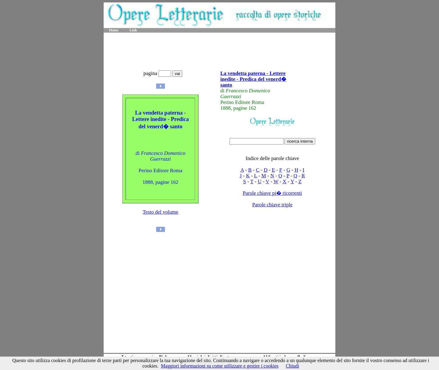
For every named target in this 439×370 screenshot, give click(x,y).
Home (114, 30)
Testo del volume (160, 212)
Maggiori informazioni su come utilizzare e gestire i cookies (220, 365)
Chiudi (292, 365)
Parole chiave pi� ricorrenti (272, 193)
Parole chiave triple (272, 205)
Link (133, 30)
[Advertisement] (219, 52)
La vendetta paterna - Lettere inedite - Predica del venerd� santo (253, 79)
